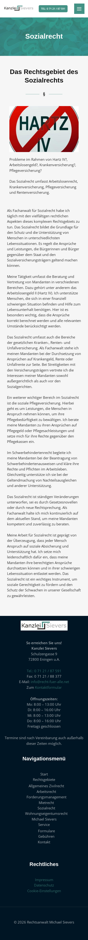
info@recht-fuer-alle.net (50, 681)
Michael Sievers (44, 819)
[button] (53, 8)
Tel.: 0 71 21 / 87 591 (44, 670)
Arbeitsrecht (46, 791)
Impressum (44, 879)
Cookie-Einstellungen (44, 890)
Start (44, 774)
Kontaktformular (48, 687)
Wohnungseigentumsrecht (46, 813)
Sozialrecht (46, 808)
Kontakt (44, 842)
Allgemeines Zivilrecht (46, 785)
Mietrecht (46, 802)
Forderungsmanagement (46, 797)
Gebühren (46, 836)
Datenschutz (44, 885)
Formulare (46, 831)
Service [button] (44, 824)
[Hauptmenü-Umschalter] (79, 9)
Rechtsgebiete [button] (44, 779)
